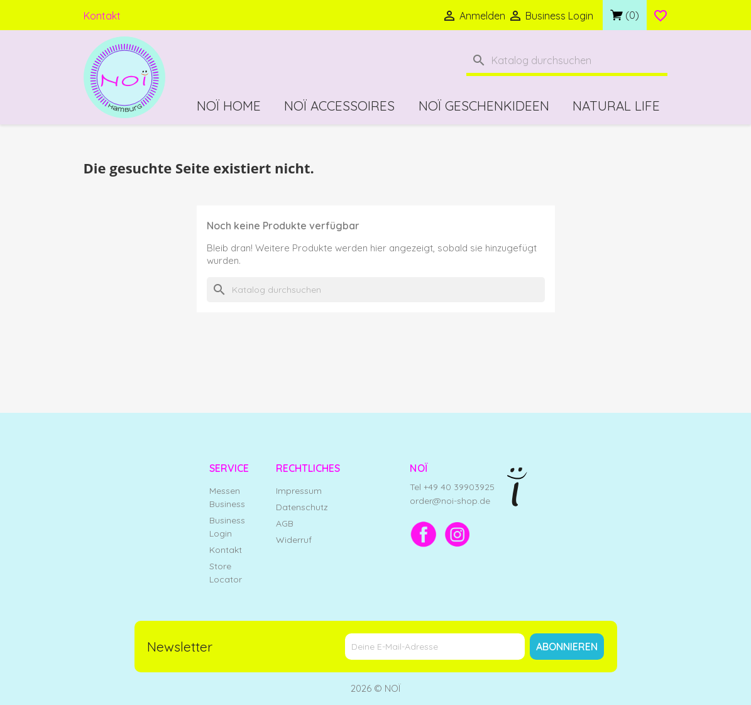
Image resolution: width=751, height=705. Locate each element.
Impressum (299, 490)
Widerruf (294, 539)
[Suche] (566, 62)
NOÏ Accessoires (339, 105)
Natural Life (616, 105)
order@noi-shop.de (450, 500)
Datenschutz (302, 507)
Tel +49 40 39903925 (452, 487)
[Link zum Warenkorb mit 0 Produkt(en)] (624, 15)
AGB (284, 523)
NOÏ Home (229, 105)
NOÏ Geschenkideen (484, 105)
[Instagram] (457, 534)
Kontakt (102, 15)
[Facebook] (423, 534)
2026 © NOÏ (376, 688)
